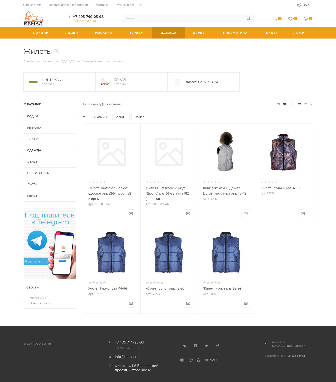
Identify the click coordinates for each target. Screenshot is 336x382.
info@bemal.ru (127, 357)
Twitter (206, 345)
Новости (31, 287)
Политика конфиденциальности (288, 344)
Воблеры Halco (38, 303)
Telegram (217, 345)
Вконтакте (184, 345)
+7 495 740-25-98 (88, 17)
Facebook (195, 345)
